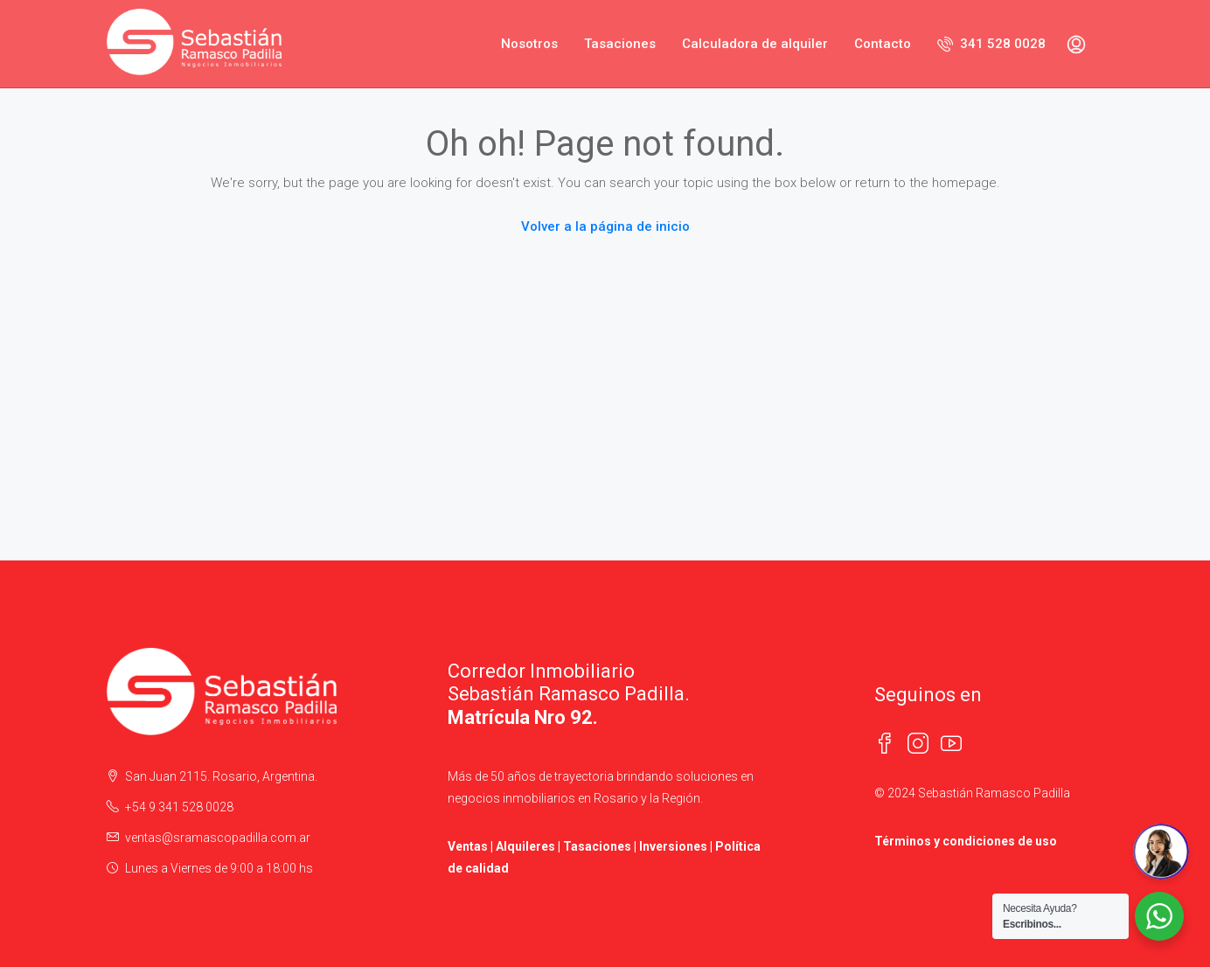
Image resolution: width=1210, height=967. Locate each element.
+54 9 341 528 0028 (179, 807)
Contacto (882, 44)
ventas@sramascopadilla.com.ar (217, 838)
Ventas (468, 846)
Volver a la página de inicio (605, 226)
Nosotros (529, 44)
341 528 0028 (991, 44)
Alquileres (525, 846)
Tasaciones (620, 44)
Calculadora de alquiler (755, 44)
